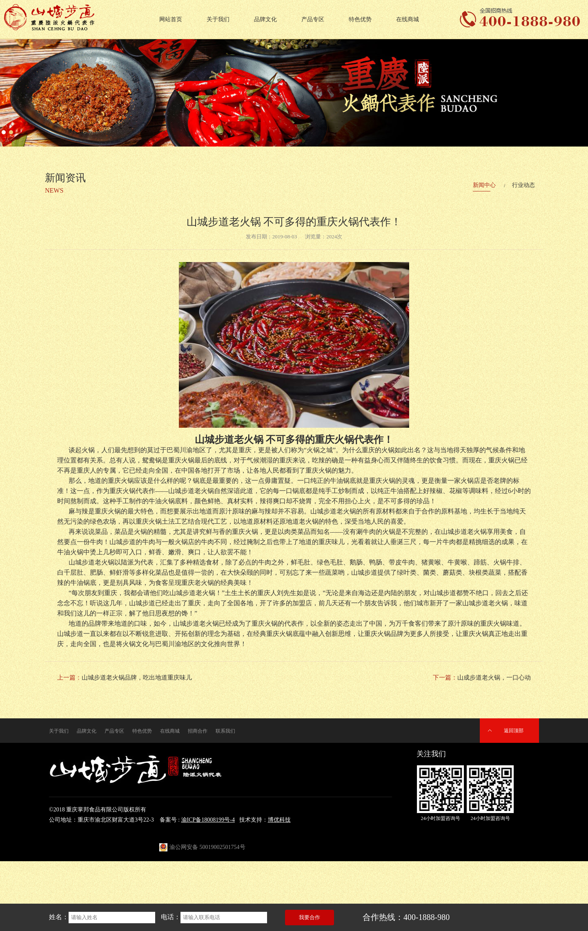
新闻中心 (484, 185)
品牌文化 (265, 19)
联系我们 (225, 731)
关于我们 (218, 19)
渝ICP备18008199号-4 (208, 820)
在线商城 (407, 19)
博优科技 (279, 820)
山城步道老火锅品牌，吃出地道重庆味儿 (137, 677)
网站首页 (170, 19)
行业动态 (523, 185)
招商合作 (197, 731)
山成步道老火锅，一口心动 (494, 677)
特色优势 (360, 19)
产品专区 (312, 19)
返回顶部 (513, 730)
